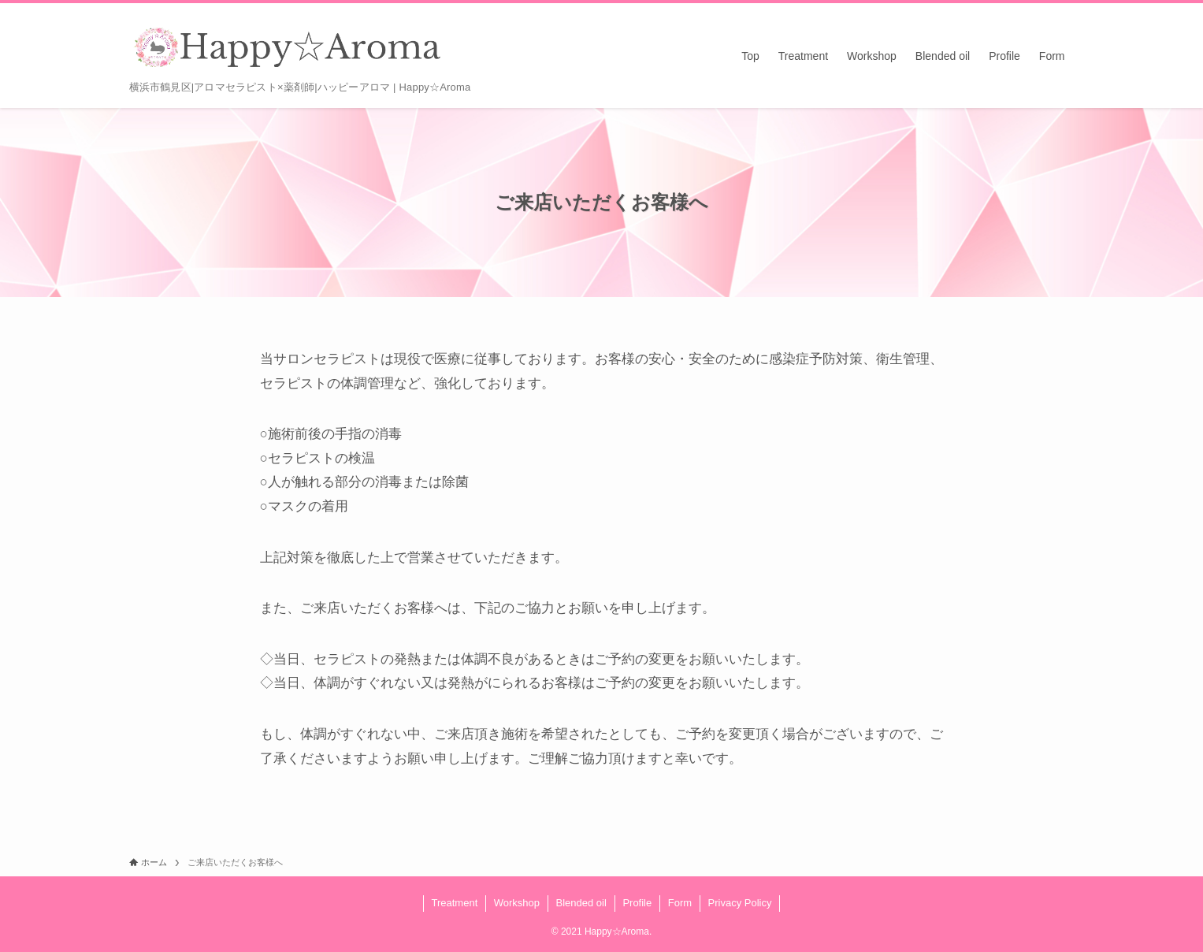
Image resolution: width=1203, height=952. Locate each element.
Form (680, 903)
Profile (637, 903)
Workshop (517, 903)
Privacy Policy (740, 903)
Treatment (454, 903)
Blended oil (581, 903)
